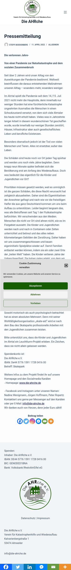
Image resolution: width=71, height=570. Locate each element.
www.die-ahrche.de (30, 382)
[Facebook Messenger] (38, 421)
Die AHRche (32, 21)
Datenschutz (28, 518)
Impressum (43, 518)
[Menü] (65, 12)
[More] (51, 421)
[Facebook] (20, 421)
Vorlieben (35, 303)
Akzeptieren (35, 285)
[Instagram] (32, 421)
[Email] (44, 421)
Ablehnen (35, 294)
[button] (66, 265)
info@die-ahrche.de (33, 403)
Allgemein (53, 45)
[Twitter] (26, 421)
